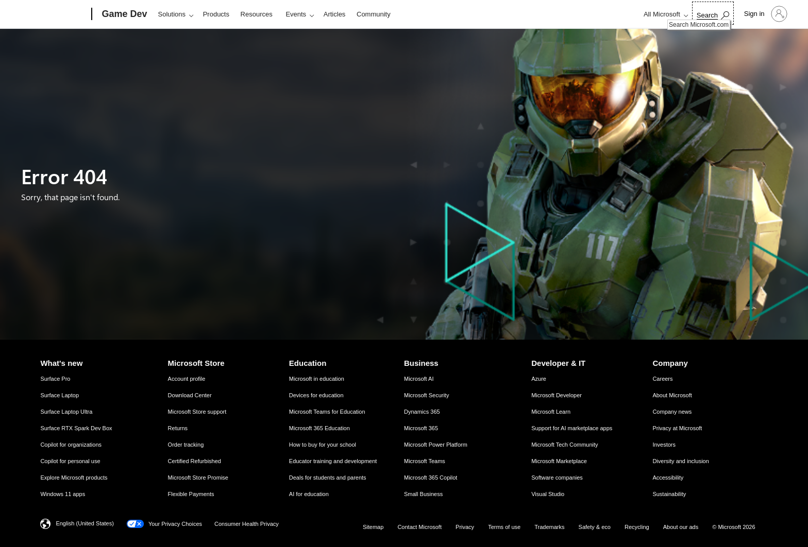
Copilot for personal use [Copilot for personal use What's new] (70, 461)
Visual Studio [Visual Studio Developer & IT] (547, 494)
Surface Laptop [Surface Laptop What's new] (59, 395)
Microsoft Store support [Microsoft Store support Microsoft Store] (197, 412)
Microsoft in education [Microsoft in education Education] (316, 379)
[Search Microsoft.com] (713, 13)
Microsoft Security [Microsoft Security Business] (426, 395)
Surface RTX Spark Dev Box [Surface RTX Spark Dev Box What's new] (76, 428)
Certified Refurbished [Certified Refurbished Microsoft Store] (194, 461)
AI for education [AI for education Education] (309, 494)
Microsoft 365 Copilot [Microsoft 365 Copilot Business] (430, 477)
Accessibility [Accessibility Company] (667, 477)
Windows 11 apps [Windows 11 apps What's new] (62, 494)
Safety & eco (595, 527)
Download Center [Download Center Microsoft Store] (190, 395)
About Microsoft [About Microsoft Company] (672, 395)
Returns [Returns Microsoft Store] (178, 428)
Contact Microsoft (419, 527)
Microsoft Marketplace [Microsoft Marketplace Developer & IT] (559, 461)
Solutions (172, 14)
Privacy (465, 527)
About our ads (681, 527)
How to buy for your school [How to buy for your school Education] (322, 445)
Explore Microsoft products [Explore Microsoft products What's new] (73, 477)
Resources (257, 14)
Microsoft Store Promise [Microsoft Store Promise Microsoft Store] (198, 477)
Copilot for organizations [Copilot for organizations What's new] (71, 445)
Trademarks (549, 527)
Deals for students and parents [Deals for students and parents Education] (327, 477)
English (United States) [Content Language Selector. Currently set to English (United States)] (85, 523)
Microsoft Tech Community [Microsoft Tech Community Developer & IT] (564, 445)
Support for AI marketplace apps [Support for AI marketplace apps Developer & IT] (571, 428)
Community (374, 14)
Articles (335, 14)
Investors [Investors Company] (664, 445)
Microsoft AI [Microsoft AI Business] (418, 379)
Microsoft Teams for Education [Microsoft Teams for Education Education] (327, 412)
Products (216, 14)
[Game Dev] (123, 14)
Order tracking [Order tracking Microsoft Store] (186, 445)
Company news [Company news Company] (672, 412)
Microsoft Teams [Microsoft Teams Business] (424, 461)
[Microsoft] (52, 14)
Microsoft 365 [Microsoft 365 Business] (421, 428)
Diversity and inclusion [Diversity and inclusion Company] (680, 461)
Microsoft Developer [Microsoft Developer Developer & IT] (556, 395)
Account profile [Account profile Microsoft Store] (187, 379)
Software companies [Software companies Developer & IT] (557, 477)
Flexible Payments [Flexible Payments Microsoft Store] (191, 494)
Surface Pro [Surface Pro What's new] (55, 379)
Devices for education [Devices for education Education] (316, 395)
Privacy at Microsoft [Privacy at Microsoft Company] (677, 428)
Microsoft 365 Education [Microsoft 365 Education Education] (319, 428)
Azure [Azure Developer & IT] (538, 379)
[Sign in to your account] (765, 14)
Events (295, 14)
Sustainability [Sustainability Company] (669, 494)
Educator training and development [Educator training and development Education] (333, 461)
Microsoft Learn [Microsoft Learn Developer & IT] (550, 412)
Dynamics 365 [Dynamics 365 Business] (422, 412)
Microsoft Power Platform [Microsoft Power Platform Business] (435, 445)
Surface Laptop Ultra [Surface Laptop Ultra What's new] (66, 412)
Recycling (637, 527)
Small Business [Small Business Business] (423, 494)
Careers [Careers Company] (662, 379)
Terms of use (504, 527)
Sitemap (373, 527)
